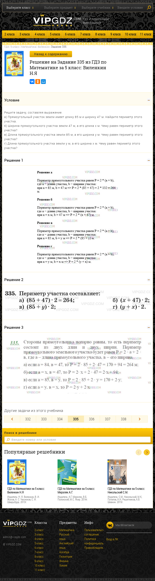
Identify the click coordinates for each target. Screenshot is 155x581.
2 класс (9, 34)
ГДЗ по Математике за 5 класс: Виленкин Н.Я (26, 490)
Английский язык (65, 545)
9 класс (115, 34)
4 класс (40, 34)
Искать (149, 8)
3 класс (24, 34)
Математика (28, 47)
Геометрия (65, 556)
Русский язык (64, 536)
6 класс (70, 34)
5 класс (55, 34)
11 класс (145, 34)
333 (44, 419)
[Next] (140, 419)
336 (91, 419)
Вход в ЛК (112, 539)
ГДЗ (6, 47)
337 (107, 419)
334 (60, 419)
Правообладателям (90, 548)
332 (28, 419)
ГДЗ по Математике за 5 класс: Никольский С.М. (126, 490)
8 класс (100, 34)
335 (76, 419)
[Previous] (12, 419)
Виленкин (43, 47)
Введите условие (130, 7)
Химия (63, 565)
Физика (63, 561)
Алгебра (64, 552)
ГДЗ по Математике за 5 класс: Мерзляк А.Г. (76, 490)
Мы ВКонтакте (120, 525)
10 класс (130, 34)
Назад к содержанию (51, 54)
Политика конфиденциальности (90, 541)
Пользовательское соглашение (90, 532)
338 (123, 419)
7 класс (85, 34)
